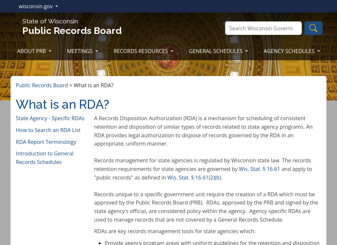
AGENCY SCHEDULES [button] (290, 51)
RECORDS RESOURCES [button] (141, 51)
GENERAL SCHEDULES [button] (216, 51)
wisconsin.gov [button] (36, 6)
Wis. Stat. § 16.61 (259, 169)
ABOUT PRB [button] (32, 51)
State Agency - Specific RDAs (50, 118)
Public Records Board (42, 85)
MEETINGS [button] (80, 51)
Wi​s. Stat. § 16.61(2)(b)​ (194, 177)
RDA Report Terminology (46, 142)
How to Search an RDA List (48, 130)
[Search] (263, 28)
